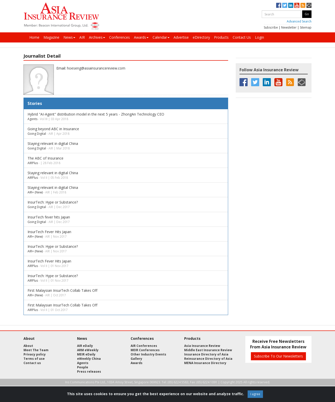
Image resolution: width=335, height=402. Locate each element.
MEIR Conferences (145, 350)
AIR (82, 37)
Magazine (51, 37)
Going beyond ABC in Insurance (53, 128)
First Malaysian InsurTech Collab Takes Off (62, 290)
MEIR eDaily (86, 354)
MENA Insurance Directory (205, 363)
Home (34, 37)
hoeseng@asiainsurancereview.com (96, 68)
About (28, 346)
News (69, 37)
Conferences (119, 37)
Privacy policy (34, 354)
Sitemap (306, 27)
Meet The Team (36, 350)
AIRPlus (33, 163)
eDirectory (201, 37)
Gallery (136, 358)
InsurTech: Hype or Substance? (53, 202)
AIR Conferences (144, 346)
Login (259, 37)
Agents (32, 119)
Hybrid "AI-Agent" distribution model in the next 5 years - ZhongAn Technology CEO (96, 114)
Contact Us (242, 37)
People (82, 367)
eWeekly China (89, 358)
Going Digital (37, 133)
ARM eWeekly (88, 350)
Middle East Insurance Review (208, 350)
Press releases (89, 371)
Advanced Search (299, 21)
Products (221, 37)
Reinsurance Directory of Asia (208, 358)
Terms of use (34, 358)
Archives (97, 37)
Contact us (32, 363)
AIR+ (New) (35, 192)
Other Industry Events (148, 354)
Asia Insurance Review (202, 346)
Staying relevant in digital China (53, 143)
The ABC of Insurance (45, 158)
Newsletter (289, 27)
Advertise (181, 37)
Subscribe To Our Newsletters (278, 356)
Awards (141, 37)
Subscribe (271, 27)
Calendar (161, 37)
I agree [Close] (255, 394)
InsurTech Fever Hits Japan (49, 231)
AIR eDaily (85, 346)
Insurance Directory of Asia (206, 354)
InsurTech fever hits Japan (49, 217)
